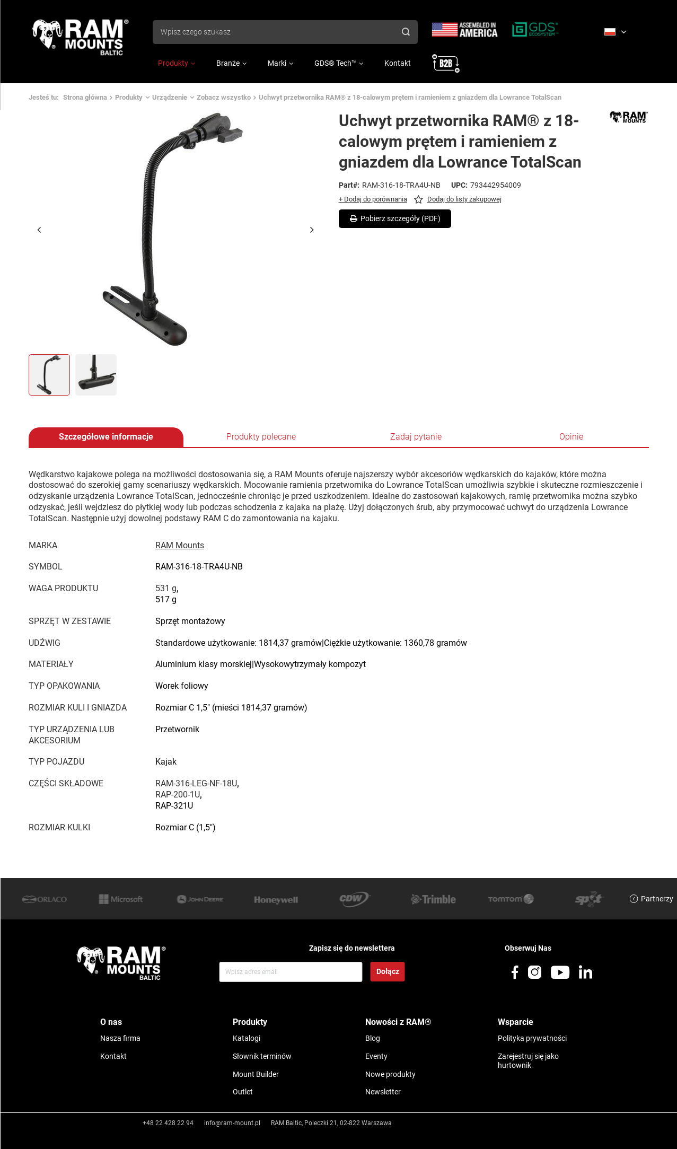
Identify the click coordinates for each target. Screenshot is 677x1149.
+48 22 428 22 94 (168, 1123)
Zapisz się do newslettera (352, 948)
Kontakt (397, 63)
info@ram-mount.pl (232, 1123)
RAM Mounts (179, 545)
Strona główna (85, 97)
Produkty (173, 63)
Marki (277, 63)
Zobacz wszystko (224, 97)
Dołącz (387, 971)
